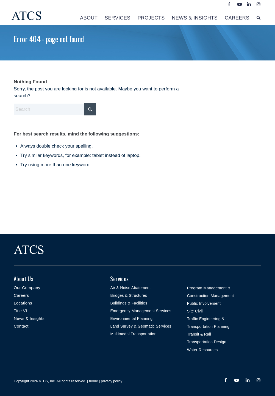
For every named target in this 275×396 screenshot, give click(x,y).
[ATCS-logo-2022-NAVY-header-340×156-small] (52, 16)
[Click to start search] (90, 109)
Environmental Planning (131, 318)
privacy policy (111, 381)
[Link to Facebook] (229, 4)
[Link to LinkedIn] (248, 4)
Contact (21, 326)
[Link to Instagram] (258, 4)
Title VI (20, 310)
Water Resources (202, 350)
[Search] (258, 16)
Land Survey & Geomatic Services (140, 326)
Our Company (27, 287)
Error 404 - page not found (49, 39)
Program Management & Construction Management (210, 292)
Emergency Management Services (140, 311)
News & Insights (29, 318)
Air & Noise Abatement (130, 288)
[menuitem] (88, 16)
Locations (23, 303)
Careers (21, 295)
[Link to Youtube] (239, 4)
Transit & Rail (199, 334)
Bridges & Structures (128, 295)
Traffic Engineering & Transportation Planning (208, 323)
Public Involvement (204, 303)
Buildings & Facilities (128, 303)
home (93, 381)
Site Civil (195, 311)
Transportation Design (206, 342)
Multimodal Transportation (133, 334)
